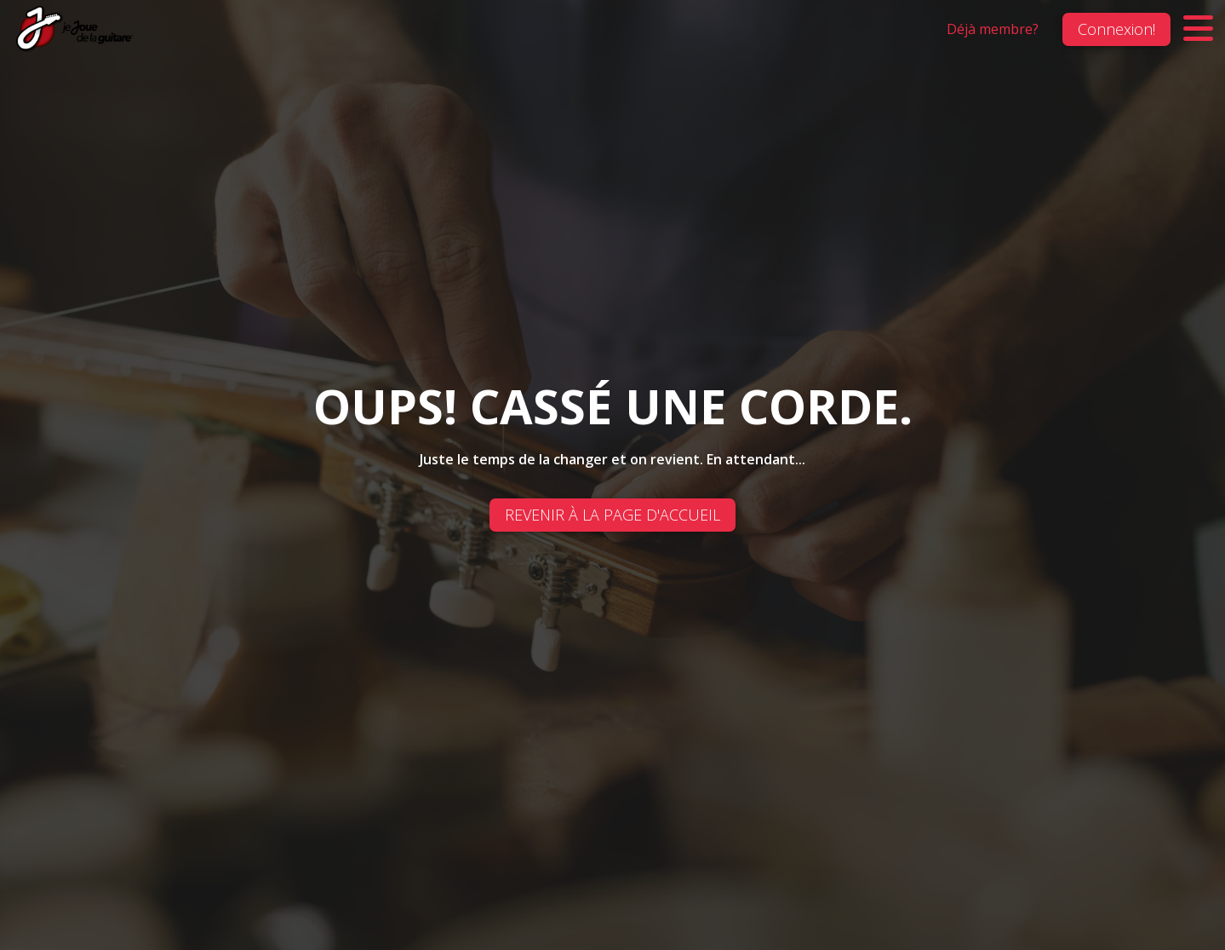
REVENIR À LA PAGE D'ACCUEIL (612, 514)
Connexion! (1116, 29)
